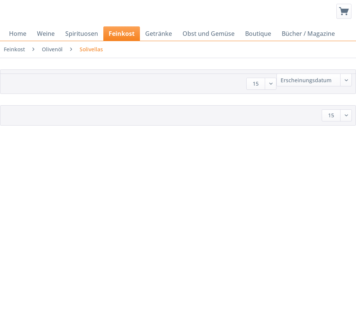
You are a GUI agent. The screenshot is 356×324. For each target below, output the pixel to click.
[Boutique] (258, 33)
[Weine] (46, 33)
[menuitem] (343, 11)
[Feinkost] (121, 33)
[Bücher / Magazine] (308, 33)
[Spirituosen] (81, 33)
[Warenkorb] (343, 11)
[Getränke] (158, 33)
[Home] (18, 33)
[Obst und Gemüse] (208, 33)
